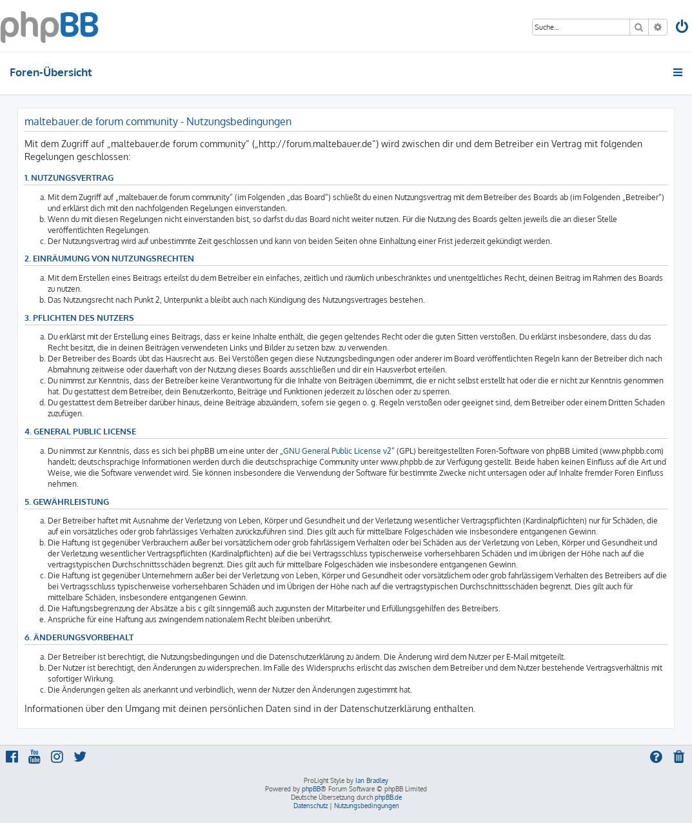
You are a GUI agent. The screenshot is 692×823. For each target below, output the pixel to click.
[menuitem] (683, 28)
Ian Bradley (371, 780)
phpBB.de (388, 797)
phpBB (311, 789)
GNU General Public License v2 (337, 451)
